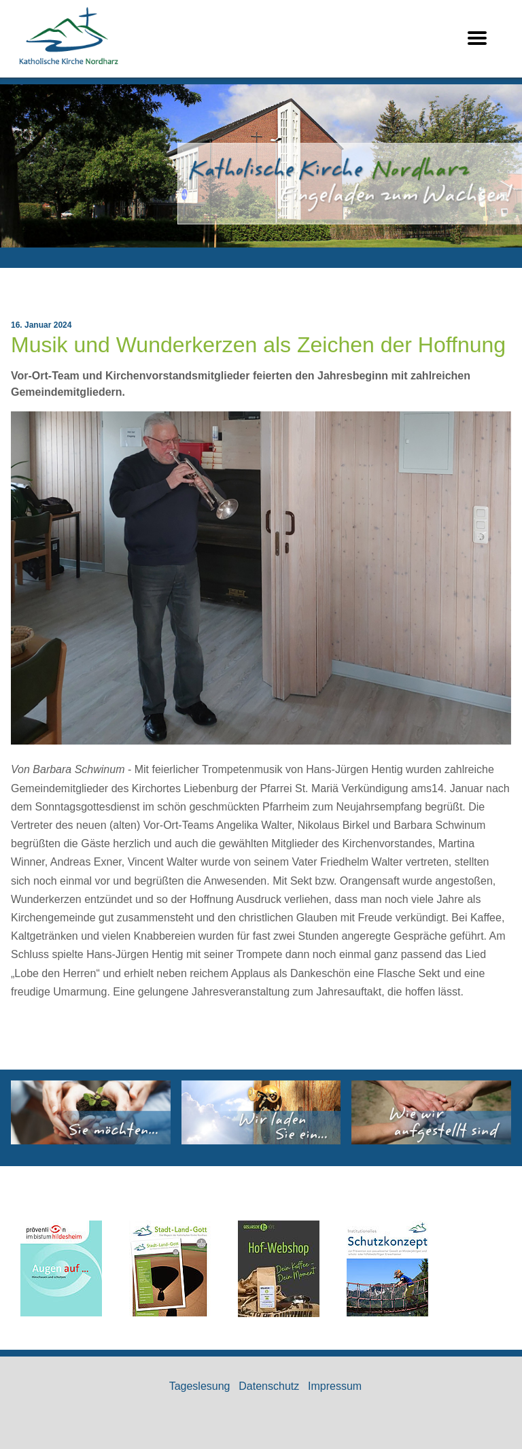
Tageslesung (199, 1386)
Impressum (335, 1386)
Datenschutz (269, 1386)
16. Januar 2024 (41, 325)
